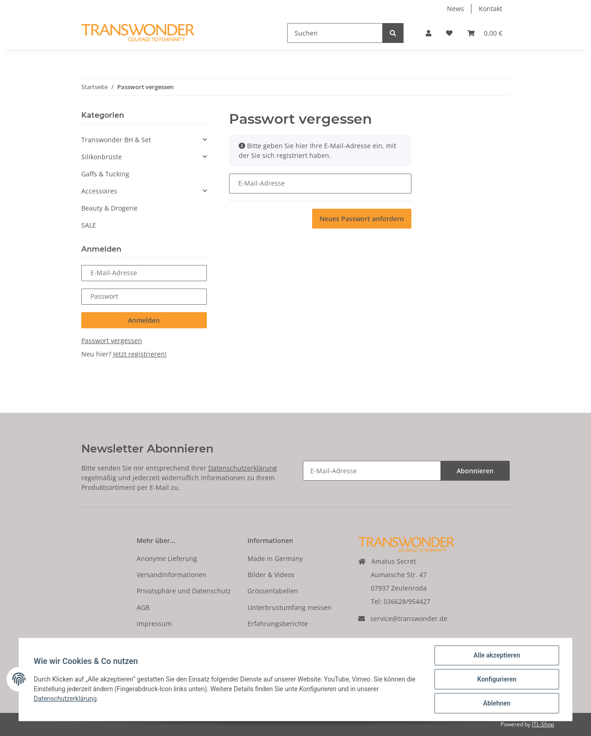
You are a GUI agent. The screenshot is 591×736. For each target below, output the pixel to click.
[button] (428, 33)
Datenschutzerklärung (242, 468)
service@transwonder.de (408, 618)
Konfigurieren (496, 679)
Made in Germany (275, 558)
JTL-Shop (543, 724)
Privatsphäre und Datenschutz (184, 590)
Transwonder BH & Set (116, 139)
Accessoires (99, 191)
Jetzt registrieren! (140, 354)
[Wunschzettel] (449, 33)
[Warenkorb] (485, 33)
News (455, 8)
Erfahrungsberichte (277, 623)
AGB (143, 607)
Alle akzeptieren (496, 655)
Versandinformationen (171, 574)
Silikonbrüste (101, 156)
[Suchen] (335, 33)
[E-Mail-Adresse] (372, 471)
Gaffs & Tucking (105, 173)
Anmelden (144, 320)
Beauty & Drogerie (109, 208)
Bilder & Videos (271, 574)
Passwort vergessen (111, 340)
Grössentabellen (272, 590)
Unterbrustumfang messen (289, 607)
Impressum (154, 623)
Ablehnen (496, 703)
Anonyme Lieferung (167, 558)
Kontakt (490, 8)
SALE (88, 225)
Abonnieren (475, 470)
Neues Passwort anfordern (362, 218)
